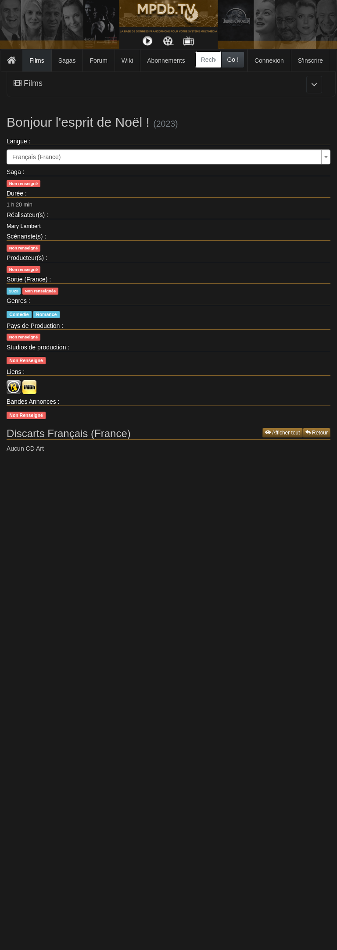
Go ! (232, 59)
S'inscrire (310, 60)
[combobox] (208, 59)
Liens (14, 371)
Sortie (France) (27, 279)
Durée (15, 193)
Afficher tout (282, 433)
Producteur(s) (25, 257)
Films (36, 60)
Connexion (269, 60)
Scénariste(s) (25, 236)
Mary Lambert (24, 226)
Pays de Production (33, 325)
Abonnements (166, 60)
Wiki (127, 60)
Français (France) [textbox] (36, 156)
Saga (14, 171)
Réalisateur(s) (26, 214)
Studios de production (36, 347)
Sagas (67, 60)
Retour (316, 433)
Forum (98, 60)
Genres (17, 300)
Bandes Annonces (31, 401)
